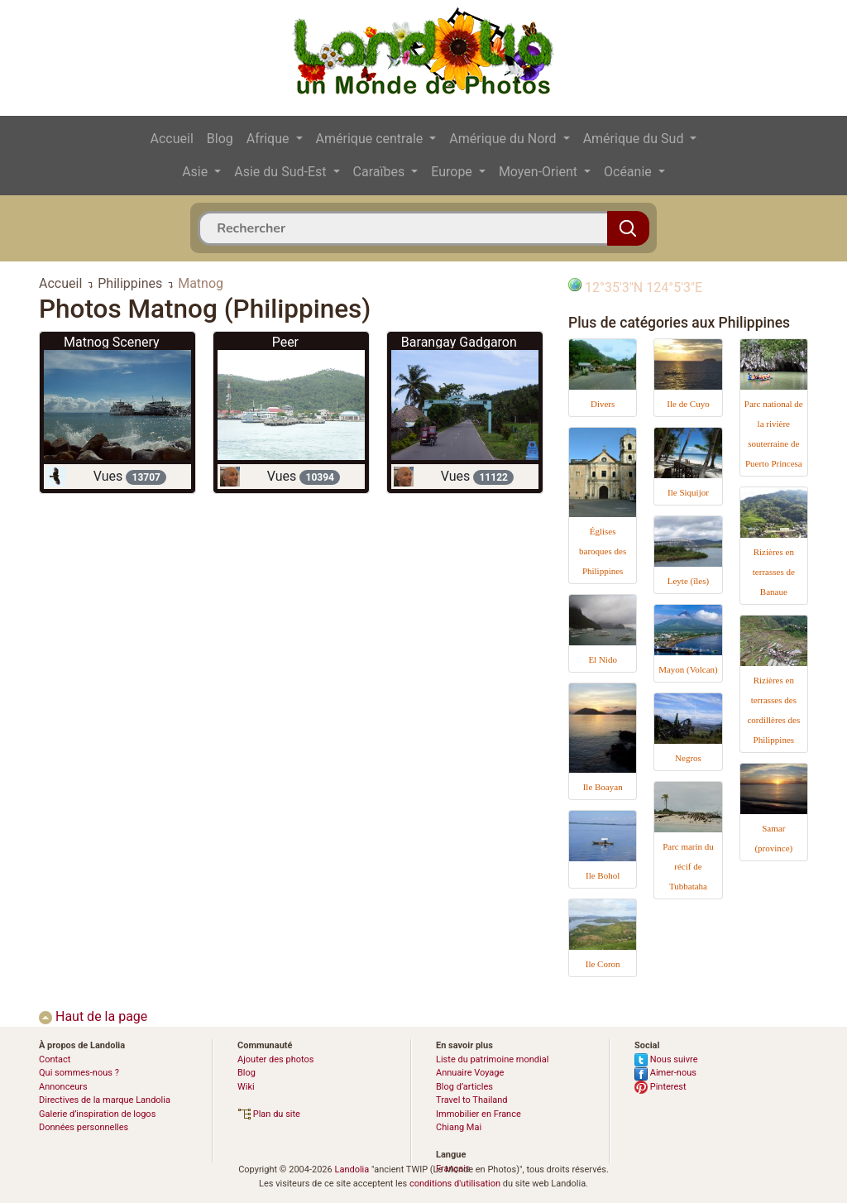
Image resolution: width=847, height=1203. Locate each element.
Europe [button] (453, 172)
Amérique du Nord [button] (504, 138)
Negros (688, 758)
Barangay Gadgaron (459, 342)
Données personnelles (83, 1127)
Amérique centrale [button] (371, 138)
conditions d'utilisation (454, 1183)
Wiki (246, 1086)
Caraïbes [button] (381, 172)
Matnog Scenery (112, 342)
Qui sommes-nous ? (79, 1072)
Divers (603, 404)
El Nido (602, 659)
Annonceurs (63, 1086)
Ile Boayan (603, 787)
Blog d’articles (464, 1086)
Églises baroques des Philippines (602, 551)
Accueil (172, 138)
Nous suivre (666, 1059)
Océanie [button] (629, 172)
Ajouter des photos (275, 1059)
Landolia (351, 1169)
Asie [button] (196, 172)
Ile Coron (603, 964)
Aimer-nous (665, 1072)
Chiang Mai (458, 1127)
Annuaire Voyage (470, 1072)
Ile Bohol (603, 875)
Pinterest (660, 1086)
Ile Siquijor (688, 492)
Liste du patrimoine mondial (492, 1059)
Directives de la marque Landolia (104, 1100)
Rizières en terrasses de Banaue (774, 572)
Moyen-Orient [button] (540, 172)
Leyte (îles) (688, 581)
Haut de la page (93, 1016)
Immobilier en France (478, 1114)
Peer (285, 342)
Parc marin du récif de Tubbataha (688, 866)
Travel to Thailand (472, 1100)
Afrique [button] (269, 138)
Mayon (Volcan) (688, 669)
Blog (220, 138)
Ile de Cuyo (688, 404)
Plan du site (268, 1114)
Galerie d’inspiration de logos (97, 1114)
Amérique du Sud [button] (635, 138)
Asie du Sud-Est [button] (281, 172)
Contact (54, 1059)
